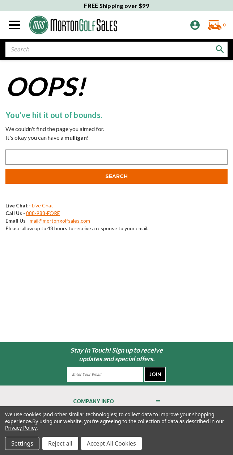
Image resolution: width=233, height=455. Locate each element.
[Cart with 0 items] (215, 25)
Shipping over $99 (116, 5)
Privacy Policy (21, 427)
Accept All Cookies (111, 443)
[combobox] (116, 49)
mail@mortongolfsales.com (60, 221)
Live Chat (42, 205)
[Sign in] (195, 25)
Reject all (60, 443)
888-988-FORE (43, 213)
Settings (22, 443)
